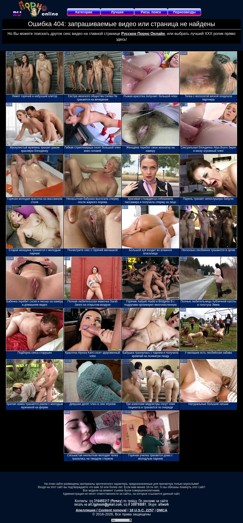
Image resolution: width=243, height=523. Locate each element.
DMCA (162, 510)
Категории (83, 12)
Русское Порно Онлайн (143, 34)
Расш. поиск (151, 12)
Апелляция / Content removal (101, 510)
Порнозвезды (184, 12)
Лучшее (117, 12)
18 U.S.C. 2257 (141, 510)
